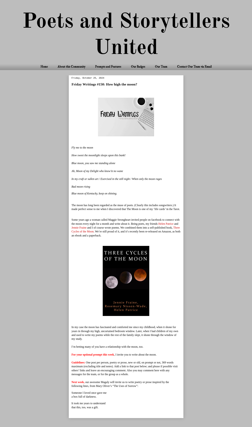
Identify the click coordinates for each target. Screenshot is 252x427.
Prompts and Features (108, 66)
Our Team (161, 66)
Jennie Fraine (79, 227)
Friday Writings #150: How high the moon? (104, 84)
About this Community (71, 66)
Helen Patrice (166, 223)
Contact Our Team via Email (194, 66)
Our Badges (138, 66)
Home (44, 66)
